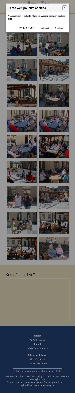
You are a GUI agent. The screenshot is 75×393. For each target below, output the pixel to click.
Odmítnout (59, 28)
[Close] (64, 8)
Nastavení (44, 28)
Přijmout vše (26, 28)
